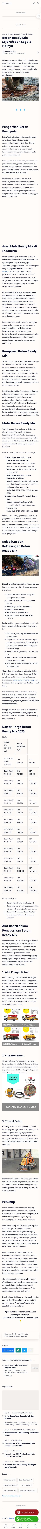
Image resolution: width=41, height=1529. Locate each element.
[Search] (37, 3)
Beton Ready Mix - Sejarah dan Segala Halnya (16, 1366)
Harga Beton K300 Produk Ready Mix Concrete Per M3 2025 (20, 1455)
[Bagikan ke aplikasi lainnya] (30, 1350)
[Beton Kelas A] (17, 1440)
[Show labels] (12, 1496)
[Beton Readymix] (19, 1429)
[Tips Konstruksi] (28, 1413)
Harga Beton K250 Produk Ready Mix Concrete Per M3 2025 (20, 1444)
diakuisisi (5, 271)
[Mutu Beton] (18, 1413)
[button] (34, 3)
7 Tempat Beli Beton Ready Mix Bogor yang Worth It (20, 1465)
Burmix (8, 3)
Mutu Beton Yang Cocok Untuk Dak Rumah (19, 1417)
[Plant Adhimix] (10, 1490)
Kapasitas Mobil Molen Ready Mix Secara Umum (22, 1433)
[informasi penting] (31, 1429)
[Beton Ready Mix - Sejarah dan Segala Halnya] (35, 1368)
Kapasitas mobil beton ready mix (25, 680)
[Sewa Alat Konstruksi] (28, 1490)
